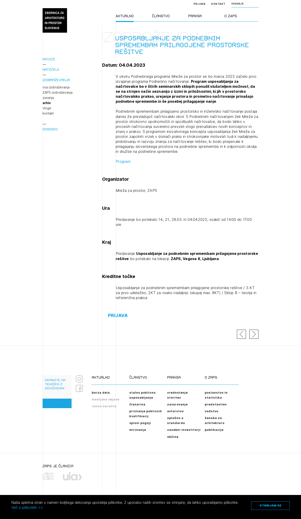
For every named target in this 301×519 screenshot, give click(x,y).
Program (123, 161)
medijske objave (105, 399)
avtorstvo (175, 411)
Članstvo (161, 16)
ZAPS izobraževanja (57, 92)
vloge (47, 108)
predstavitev (216, 404)
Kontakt (218, 3)
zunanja (48, 98)
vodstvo (211, 411)
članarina (137, 404)
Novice (49, 59)
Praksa (195, 16)
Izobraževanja (56, 80)
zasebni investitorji (184, 430)
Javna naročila (104, 406)
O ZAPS (230, 16)
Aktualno (125, 16)
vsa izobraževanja (56, 87)
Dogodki (50, 129)
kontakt (48, 113)
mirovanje (137, 430)
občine (172, 437)
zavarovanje (177, 404)
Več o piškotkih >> (27, 507)
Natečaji (51, 69)
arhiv (47, 103)
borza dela (101, 392)
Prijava (200, 3)
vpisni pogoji (140, 423)
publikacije (214, 430)
